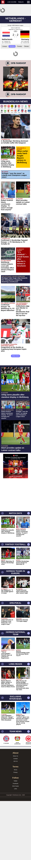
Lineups (4, 78)
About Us (15, 819)
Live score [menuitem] (11, 2)
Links (15, 852)
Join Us (15, 824)
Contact (15, 822)
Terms (15, 833)
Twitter (15, 844)
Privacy (15, 835)
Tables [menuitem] (21, 2)
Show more (15, 419)
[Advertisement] (15, 32)
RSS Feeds (15, 849)
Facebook (15, 847)
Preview (19, 78)
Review (26, 78)
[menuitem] (3, 2)
